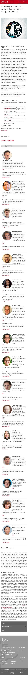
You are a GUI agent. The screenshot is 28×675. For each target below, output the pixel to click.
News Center (4, 663)
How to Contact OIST (6, 654)
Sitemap (22, 672)
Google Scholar (5, 177)
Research (3, 661)
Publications (5, 448)
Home (2, 657)
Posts (3, 630)
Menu (20, 1)
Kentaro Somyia (8, 119)
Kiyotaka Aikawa (8, 107)
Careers (12, 663)
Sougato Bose (7, 108)
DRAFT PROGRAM (7, 140)
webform (5, 608)
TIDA (2, 672)
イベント (22, 661)
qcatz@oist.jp (4, 130)
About (12, 657)
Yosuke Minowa (7, 113)
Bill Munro (6, 116)
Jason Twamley (7, 122)
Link (3, 169)
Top (3, 623)
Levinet (18, 96)
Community (13, 661)
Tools (24, 1)
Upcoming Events (7, 626)
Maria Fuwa (7, 110)
